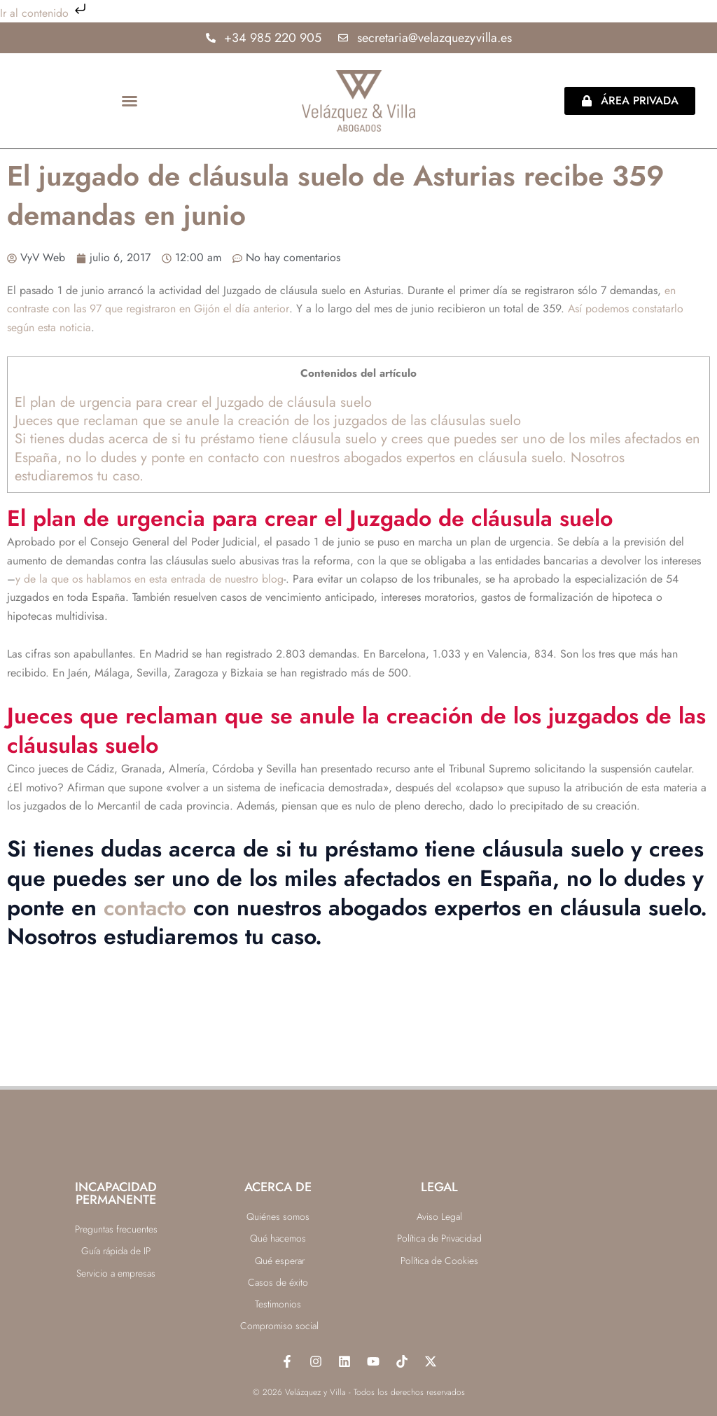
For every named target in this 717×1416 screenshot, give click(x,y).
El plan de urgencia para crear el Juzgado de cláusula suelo (193, 402)
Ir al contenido (44, 13)
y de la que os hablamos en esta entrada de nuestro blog (149, 579)
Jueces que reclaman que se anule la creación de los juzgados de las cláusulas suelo (268, 420)
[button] (129, 100)
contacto (146, 907)
